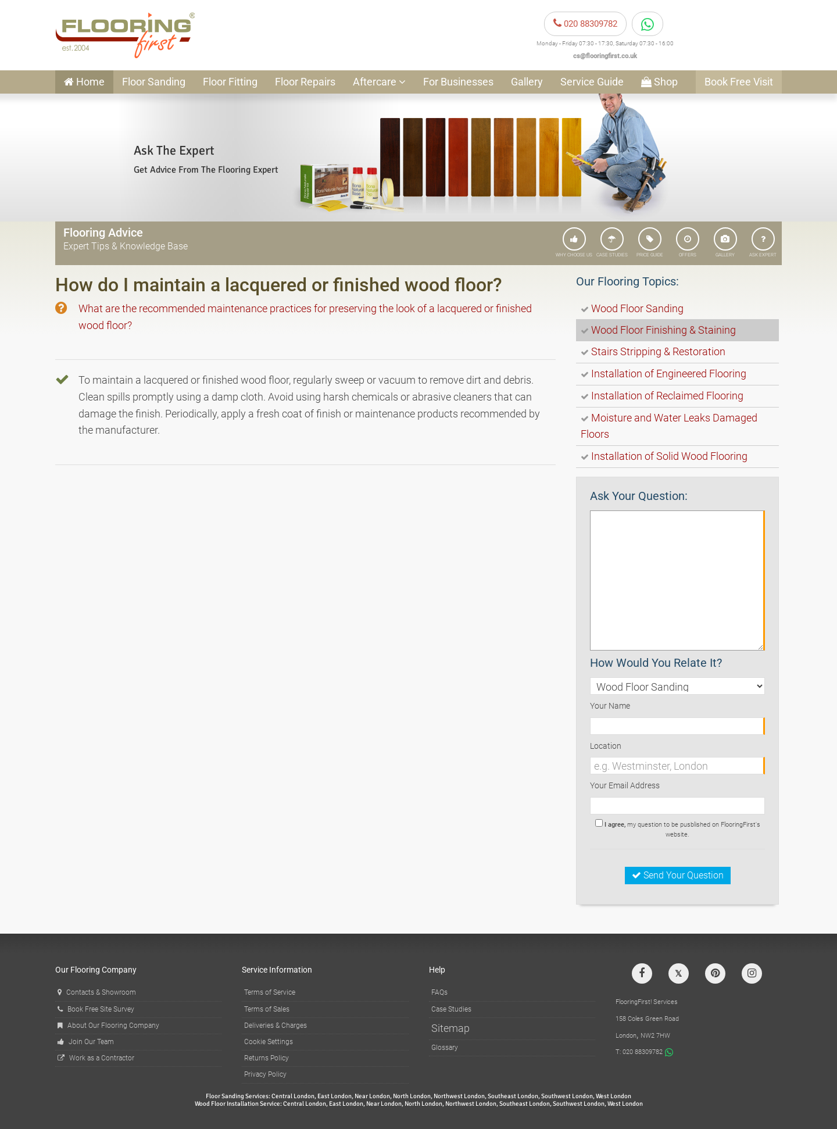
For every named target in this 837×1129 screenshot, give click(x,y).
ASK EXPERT (763, 242)
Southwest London (567, 1096)
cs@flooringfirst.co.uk (605, 56)
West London (613, 1096)
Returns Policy (266, 1058)
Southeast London (513, 1096)
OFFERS (687, 242)
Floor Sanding (153, 82)
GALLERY (725, 242)
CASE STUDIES (612, 242)
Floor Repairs (305, 82)
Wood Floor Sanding (637, 308)
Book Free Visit (738, 82)
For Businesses (458, 82)
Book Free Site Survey (96, 1009)
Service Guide (592, 82)
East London (334, 1096)
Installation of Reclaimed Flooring (667, 396)
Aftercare (379, 82)
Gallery (527, 82)
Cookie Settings (268, 1042)
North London (412, 1096)
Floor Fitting (230, 82)
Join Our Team (86, 1042)
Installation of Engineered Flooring (668, 373)
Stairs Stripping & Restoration (658, 351)
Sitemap (450, 1028)
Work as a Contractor (96, 1058)
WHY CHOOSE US (574, 242)
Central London (292, 1096)
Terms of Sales (266, 1009)
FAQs (439, 992)
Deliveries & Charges (275, 1025)
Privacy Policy (265, 1074)
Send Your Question (678, 875)
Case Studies (451, 1009)
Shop (659, 82)
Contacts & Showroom (97, 992)
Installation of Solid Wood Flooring (669, 456)
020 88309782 (585, 23)
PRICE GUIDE (649, 242)
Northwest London (459, 1096)
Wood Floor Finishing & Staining (663, 330)
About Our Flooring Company (108, 1025)
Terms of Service (269, 992)
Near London (372, 1096)
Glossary (444, 1048)
